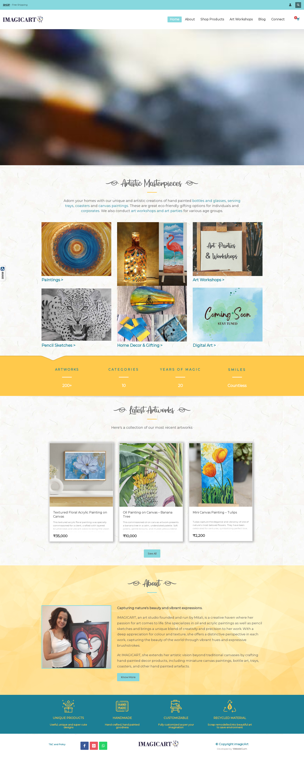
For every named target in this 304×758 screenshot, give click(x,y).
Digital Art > (204, 345)
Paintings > (52, 280)
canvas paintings (113, 206)
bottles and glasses (209, 201)
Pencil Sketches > (58, 345)
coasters (82, 206)
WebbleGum (240, 748)
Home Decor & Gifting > (139, 345)
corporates (90, 211)
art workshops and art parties (156, 211)
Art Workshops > (208, 280)
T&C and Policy (57, 744)
